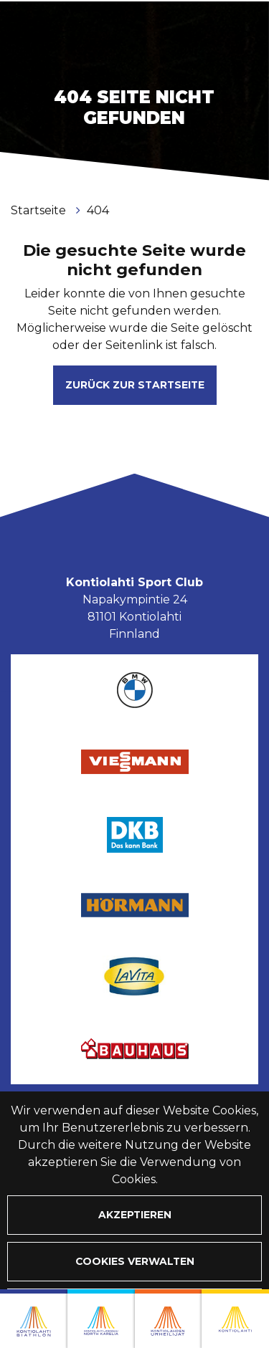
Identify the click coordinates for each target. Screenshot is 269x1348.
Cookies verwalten (134, 1261)
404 (98, 210)
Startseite (40, 210)
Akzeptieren (134, 1214)
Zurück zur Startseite (134, 385)
